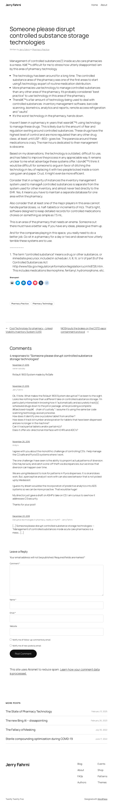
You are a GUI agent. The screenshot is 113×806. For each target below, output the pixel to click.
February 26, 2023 (99, 720)
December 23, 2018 (21, 516)
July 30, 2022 (101, 729)
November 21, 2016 (20, 365)
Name (13, 599)
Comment (15, 563)
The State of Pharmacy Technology (29, 711)
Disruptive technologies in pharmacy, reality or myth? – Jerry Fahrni (42, 519)
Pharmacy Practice (40, 49)
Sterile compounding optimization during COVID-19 (39, 738)
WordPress (102, 799)
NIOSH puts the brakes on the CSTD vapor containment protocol (83, 330)
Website (13, 626)
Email (13, 612)
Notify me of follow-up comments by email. (31, 639)
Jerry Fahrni (13, 5)
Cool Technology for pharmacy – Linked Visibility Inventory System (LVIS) (29, 330)
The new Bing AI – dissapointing (26, 720)
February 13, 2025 (99, 711)
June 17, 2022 (101, 739)
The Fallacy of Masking (20, 729)
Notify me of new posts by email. (26, 645)
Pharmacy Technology (43, 303)
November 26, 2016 (21, 441)
